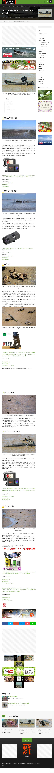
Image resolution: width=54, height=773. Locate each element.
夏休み (24, 22)
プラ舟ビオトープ (44, 49)
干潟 (26, 22)
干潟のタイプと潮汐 (8, 109)
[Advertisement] (19, 39)
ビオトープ (21, 5)
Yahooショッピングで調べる (8, 370)
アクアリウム (36, 5)
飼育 (17, 5)
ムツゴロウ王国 (7, 113)
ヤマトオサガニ (18, 22)
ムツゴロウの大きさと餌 (9, 115)
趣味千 (10, 768)
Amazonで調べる (5, 368)
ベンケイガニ (9, 22)
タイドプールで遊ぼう (13, 701)
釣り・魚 (42, 5)
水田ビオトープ (43, 51)
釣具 (41, 81)
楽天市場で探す (5, 191)
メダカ (13, 5)
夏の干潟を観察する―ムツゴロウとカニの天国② (18, 707)
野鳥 (46, 5)
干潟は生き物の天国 (8, 107)
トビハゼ (5, 22)
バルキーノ (4, 5)
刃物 (11, 8)
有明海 (29, 22)
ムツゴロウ (14, 22)
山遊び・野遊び (6, 8)
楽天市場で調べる (6, 366)
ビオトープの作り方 (44, 47)
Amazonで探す (5, 189)
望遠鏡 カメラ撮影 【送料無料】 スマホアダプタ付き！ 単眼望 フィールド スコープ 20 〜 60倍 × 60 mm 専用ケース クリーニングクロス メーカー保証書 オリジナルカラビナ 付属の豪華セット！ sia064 (19, 594)
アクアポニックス (28, 5)
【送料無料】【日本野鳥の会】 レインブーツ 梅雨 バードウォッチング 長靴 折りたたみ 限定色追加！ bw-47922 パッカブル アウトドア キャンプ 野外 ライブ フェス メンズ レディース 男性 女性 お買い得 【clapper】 (18, 359)
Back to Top (27, 745)
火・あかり (16, 8)
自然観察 (30, 8)
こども (42, 59)
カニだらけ (7, 111)
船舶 (26, 8)
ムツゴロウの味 (7, 117)
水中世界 (35, 8)
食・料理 (22, 8)
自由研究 (31, 22)
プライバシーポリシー (43, 8)
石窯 (9, 5)
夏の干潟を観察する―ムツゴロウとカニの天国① (26, 737)
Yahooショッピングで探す (7, 187)
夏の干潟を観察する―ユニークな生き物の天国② (19, 553)
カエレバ (9, 184)
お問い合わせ (5, 10)
